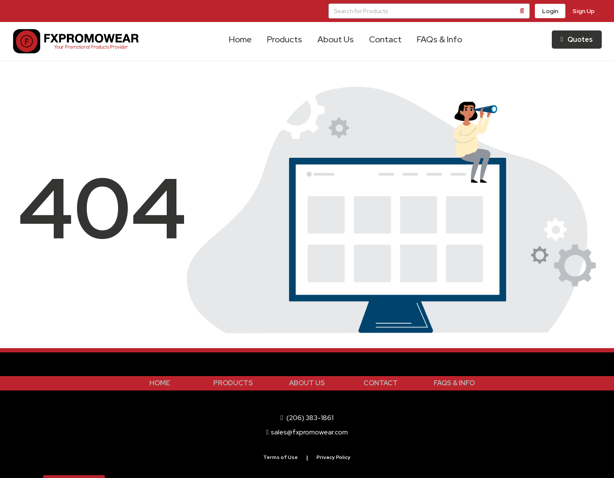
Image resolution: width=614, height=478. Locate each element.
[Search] (522, 11)
